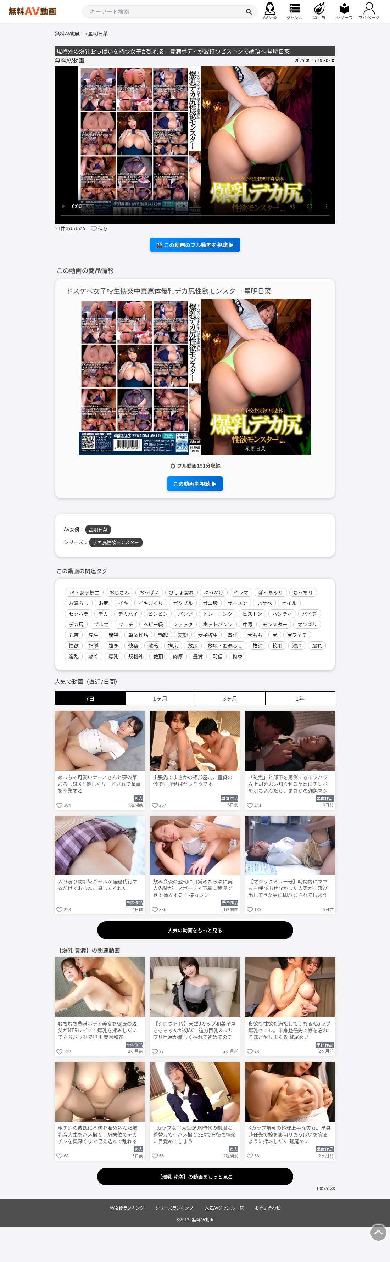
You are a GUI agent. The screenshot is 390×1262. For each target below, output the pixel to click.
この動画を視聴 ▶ (195, 483)
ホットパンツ (218, 624)
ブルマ (101, 624)
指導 (94, 645)
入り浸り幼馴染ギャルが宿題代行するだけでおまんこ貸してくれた (97, 885)
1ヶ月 (160, 698)
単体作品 (138, 634)
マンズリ (307, 624)
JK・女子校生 (84, 592)
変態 (183, 634)
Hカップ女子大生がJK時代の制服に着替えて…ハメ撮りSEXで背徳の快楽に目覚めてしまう (194, 1134)
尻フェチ (297, 634)
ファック (183, 624)
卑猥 (113, 634)
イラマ (241, 592)
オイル (289, 603)
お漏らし (79, 603)
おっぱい (149, 592)
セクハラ (78, 613)
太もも (254, 634)
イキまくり (150, 603)
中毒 (248, 624)
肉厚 (178, 656)
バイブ (309, 613)
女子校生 (208, 634)
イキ (123, 603)
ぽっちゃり (270, 592)
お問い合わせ (267, 1208)
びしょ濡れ (181, 592)
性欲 (74, 645)
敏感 (153, 645)
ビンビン (158, 613)
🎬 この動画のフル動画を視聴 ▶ (195, 245)
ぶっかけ (214, 592)
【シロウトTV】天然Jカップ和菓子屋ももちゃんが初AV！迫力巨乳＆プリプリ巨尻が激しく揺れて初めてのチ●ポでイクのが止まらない (194, 1031)
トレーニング (218, 613)
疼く (94, 656)
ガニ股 (210, 603)
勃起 (163, 634)
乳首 (74, 634)
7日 (90, 698)
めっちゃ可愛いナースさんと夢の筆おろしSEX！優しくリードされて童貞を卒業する (99, 784)
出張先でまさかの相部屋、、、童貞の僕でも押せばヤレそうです (193, 780)
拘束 (173, 645)
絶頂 (158, 656)
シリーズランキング (175, 1208)
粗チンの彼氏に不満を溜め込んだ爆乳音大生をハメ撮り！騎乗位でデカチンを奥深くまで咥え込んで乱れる (97, 1134)
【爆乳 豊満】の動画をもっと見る (195, 1176)
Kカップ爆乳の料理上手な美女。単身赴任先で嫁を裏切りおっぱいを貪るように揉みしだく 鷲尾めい (289, 1134)
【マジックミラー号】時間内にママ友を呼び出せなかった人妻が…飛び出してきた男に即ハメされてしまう (288, 888)
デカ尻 (76, 624)
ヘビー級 (153, 624)
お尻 (103, 603)
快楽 (133, 645)
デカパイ (128, 613)
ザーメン (237, 603)
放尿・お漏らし (225, 645)
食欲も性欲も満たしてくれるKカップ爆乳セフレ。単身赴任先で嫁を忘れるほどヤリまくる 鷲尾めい (289, 1030)
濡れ (317, 645)
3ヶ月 (230, 698)
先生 (94, 634)
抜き (113, 645)
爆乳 (113, 656)
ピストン (252, 613)
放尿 (193, 645)
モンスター (275, 624)
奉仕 (233, 634)
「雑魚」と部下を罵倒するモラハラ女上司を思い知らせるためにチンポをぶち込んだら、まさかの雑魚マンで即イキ (288, 784)
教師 (257, 645)
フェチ (125, 624)
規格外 (135, 656)
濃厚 (297, 645)
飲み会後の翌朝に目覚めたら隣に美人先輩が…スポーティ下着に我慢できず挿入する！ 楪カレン (193, 888)
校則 (277, 645)
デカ (103, 613)
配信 (218, 656)
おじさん (119, 592)
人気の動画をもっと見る (195, 930)
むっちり (303, 592)
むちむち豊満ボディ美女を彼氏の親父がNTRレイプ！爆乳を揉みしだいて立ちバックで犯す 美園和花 (97, 1030)
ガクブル (183, 603)
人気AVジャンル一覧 (224, 1208)
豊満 (198, 656)
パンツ (185, 613)
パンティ (282, 613)
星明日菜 (98, 529)
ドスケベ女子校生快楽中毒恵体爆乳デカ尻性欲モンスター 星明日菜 (168, 291)
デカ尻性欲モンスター (116, 542)
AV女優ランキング (127, 1208)
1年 (300, 698)
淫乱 (74, 656)
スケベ (264, 603)
